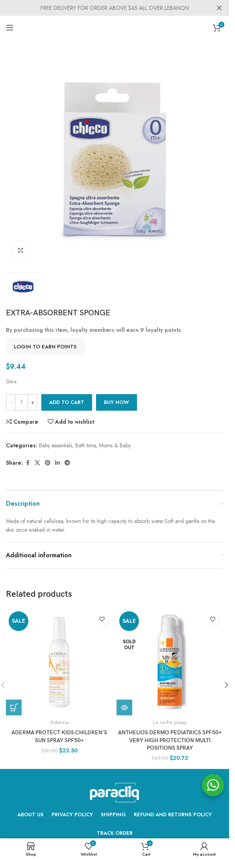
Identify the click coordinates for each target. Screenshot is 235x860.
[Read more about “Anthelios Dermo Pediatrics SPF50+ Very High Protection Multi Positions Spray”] (124, 707)
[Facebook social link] (27, 463)
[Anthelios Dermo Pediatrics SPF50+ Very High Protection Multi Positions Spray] (170, 662)
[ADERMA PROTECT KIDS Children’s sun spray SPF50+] (59, 662)
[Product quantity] (22, 402)
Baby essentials (55, 445)
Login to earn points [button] (45, 346)
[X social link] (37, 463)
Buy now (116, 402)
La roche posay (170, 722)
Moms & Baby (115, 445)
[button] (226, 685)
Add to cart (66, 402)
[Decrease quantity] (11, 402)
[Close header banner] (219, 8)
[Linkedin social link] (57, 463)
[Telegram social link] (67, 463)
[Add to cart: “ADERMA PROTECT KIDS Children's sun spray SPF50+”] (14, 707)
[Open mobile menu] (10, 27)
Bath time (85, 445)
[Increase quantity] (32, 402)
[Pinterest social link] (48, 463)
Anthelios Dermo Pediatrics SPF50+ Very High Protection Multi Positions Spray (170, 740)
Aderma (59, 722)
